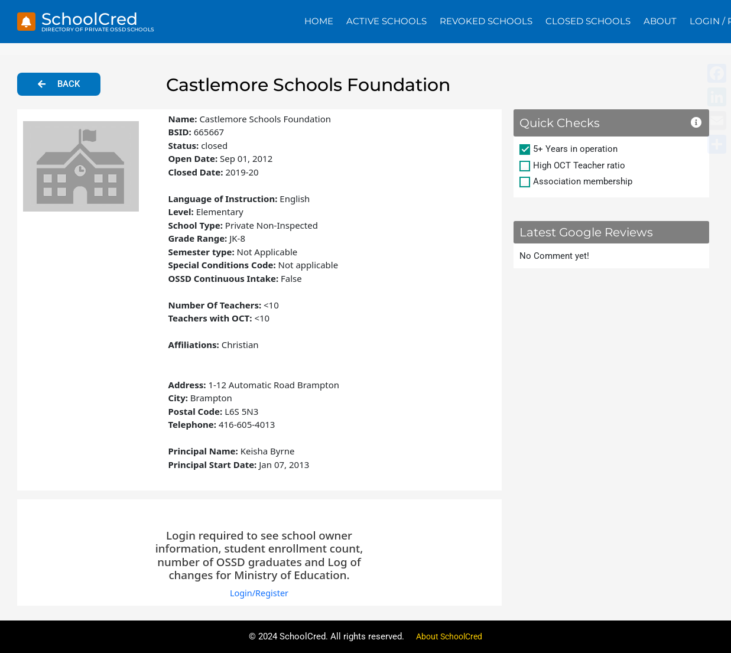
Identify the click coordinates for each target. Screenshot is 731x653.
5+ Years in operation (575, 149)
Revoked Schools (486, 21)
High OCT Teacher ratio (579, 165)
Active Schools (386, 21)
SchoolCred (92, 19)
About (660, 21)
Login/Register (259, 593)
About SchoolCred (449, 636)
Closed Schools (588, 21)
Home (318, 21)
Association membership (582, 181)
